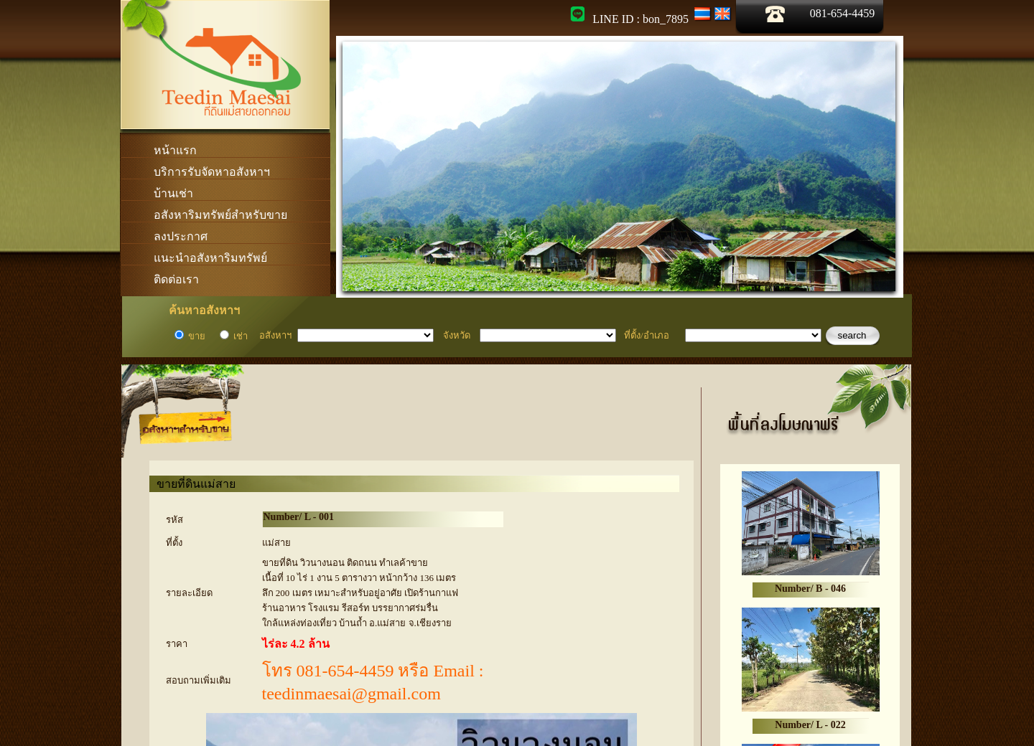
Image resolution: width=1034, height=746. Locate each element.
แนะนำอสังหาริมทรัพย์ (210, 258)
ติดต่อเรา (176, 279)
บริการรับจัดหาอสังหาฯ (212, 172)
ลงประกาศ (181, 236)
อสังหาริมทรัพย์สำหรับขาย (220, 215)
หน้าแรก (175, 150)
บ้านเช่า (173, 193)
